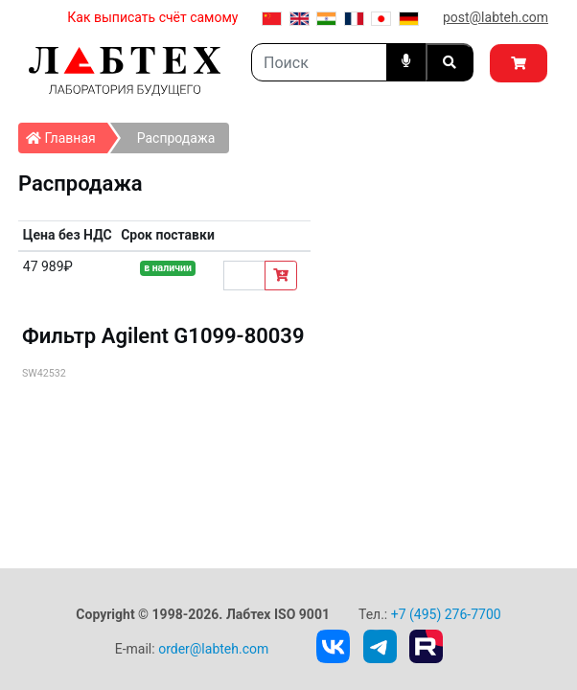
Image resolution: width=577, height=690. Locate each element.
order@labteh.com (213, 648)
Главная (66, 134)
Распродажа (176, 138)
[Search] (319, 62)
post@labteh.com (495, 17)
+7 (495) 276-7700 (446, 614)
